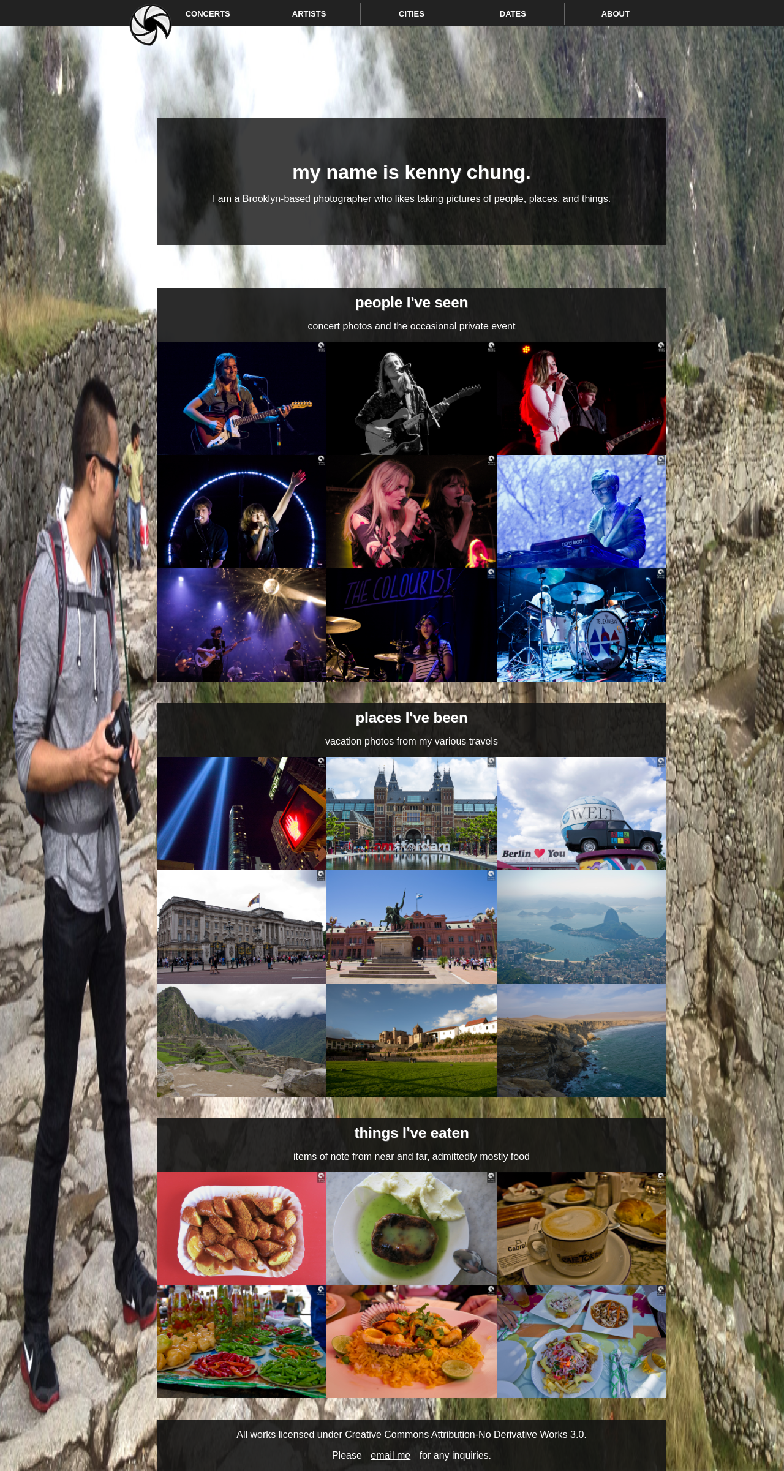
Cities (411, 13)
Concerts (208, 13)
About (615, 13)
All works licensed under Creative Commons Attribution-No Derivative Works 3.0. (411, 1434)
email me (390, 1455)
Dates (513, 13)
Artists (309, 13)
